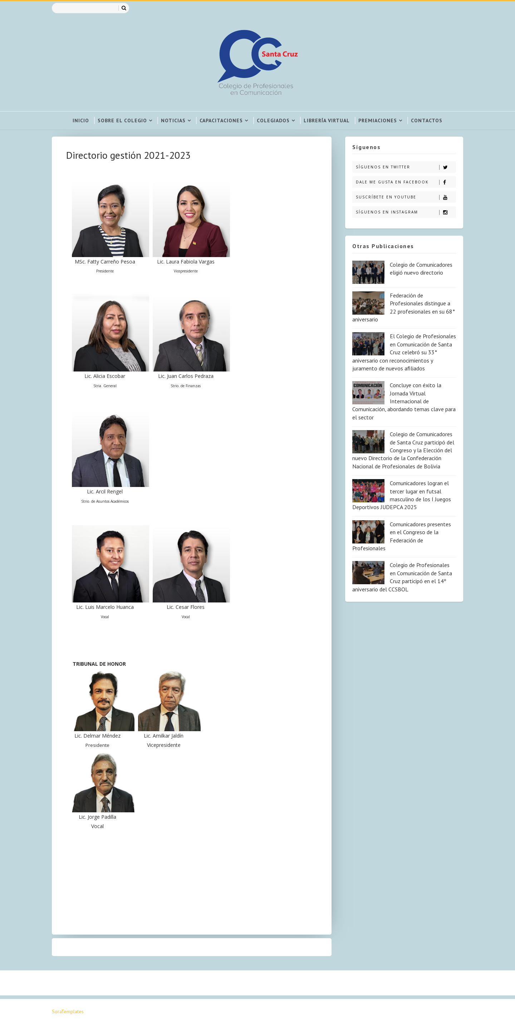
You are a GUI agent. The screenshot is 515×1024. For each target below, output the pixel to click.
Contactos (426, 120)
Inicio (81, 120)
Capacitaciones (221, 120)
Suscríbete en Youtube (406, 197)
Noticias (173, 120)
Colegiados (273, 120)
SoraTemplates (68, 1011)
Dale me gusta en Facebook (406, 182)
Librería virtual (327, 120)
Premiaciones (377, 120)
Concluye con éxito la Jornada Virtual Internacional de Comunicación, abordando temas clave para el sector (404, 401)
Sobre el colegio (122, 120)
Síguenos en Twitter (406, 167)
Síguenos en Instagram (406, 212)
